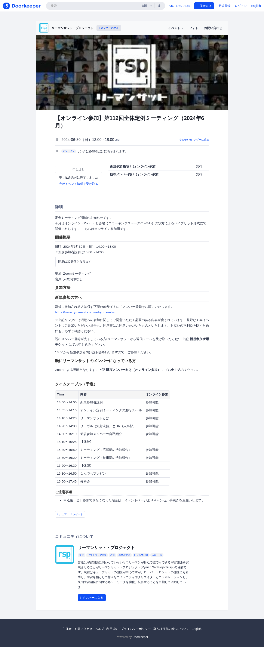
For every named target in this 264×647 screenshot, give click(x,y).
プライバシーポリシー (136, 629)
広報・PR (157, 555)
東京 (81, 555)
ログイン (241, 5)
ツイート (77, 514)
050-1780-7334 (179, 5)
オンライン (69, 151)
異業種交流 (124, 555)
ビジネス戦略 (141, 555)
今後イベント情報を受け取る (78, 183)
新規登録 (224, 5)
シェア (62, 514)
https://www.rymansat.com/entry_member (85, 312)
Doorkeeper (140, 637)
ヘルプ (99, 629)
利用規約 (112, 629)
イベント (175, 28)
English (256, 5)
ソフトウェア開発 (97, 555)
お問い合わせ (213, 28)
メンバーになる (109, 28)
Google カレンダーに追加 (194, 139)
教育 (112, 555)
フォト (193, 28)
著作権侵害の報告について (171, 629)
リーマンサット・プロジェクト (72, 28)
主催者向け (204, 5)
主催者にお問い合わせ (77, 629)
